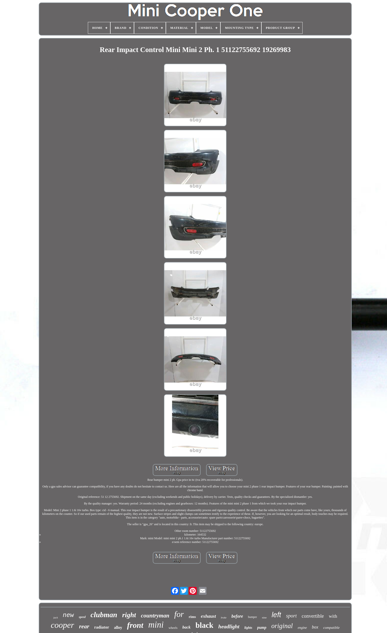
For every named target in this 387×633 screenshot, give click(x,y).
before (237, 616)
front (135, 625)
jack (55, 617)
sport (291, 616)
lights (248, 628)
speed (82, 617)
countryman (155, 616)
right (129, 615)
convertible (313, 616)
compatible (331, 628)
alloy (118, 627)
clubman (104, 615)
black (204, 625)
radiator (101, 627)
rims (192, 617)
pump (261, 627)
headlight (228, 626)
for (179, 614)
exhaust (208, 616)
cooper (62, 625)
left (276, 615)
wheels (173, 628)
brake (224, 617)
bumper (252, 617)
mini (156, 625)
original (282, 626)
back (186, 627)
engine (302, 628)
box (315, 627)
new (68, 615)
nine (264, 617)
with (333, 616)
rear (84, 626)
